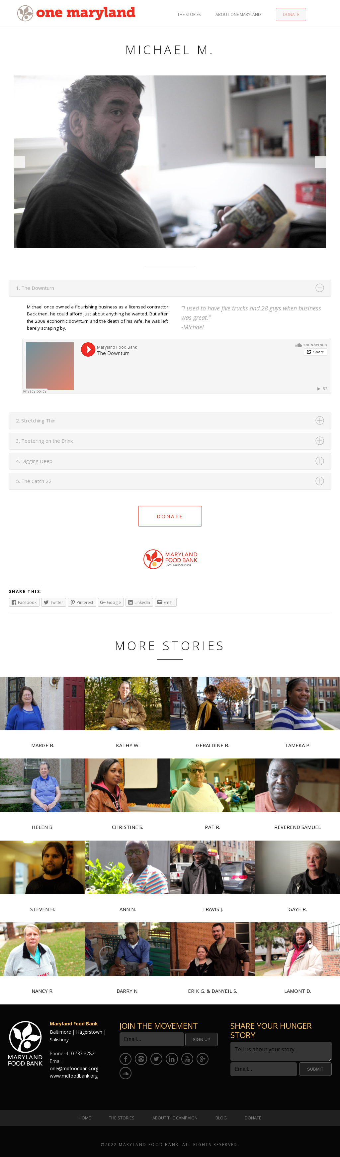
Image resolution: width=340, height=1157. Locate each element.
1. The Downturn (35, 288)
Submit (315, 1069)
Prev (19, 162)
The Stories (189, 14)
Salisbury (59, 1039)
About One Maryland (238, 14)
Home (85, 1118)
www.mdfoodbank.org (74, 1076)
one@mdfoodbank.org (74, 1068)
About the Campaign (175, 1118)
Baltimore (60, 1032)
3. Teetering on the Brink (44, 440)
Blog (221, 1118)
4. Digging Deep (34, 461)
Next (320, 162)
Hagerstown (89, 1032)
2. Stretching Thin (35, 420)
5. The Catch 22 (33, 481)
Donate (291, 14)
